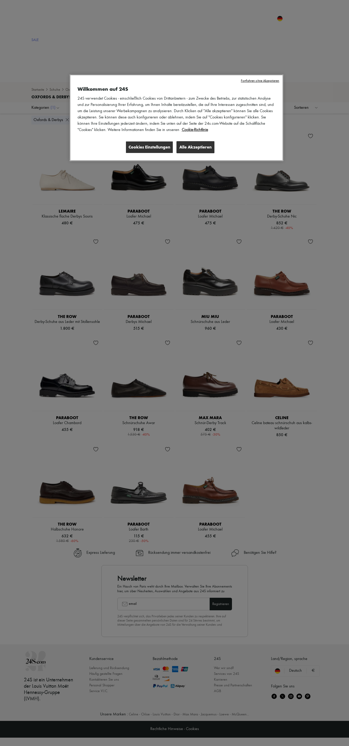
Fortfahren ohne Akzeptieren (260, 81)
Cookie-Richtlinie (195, 130)
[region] (176, 118)
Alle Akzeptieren (195, 147)
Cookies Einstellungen (148, 147)
